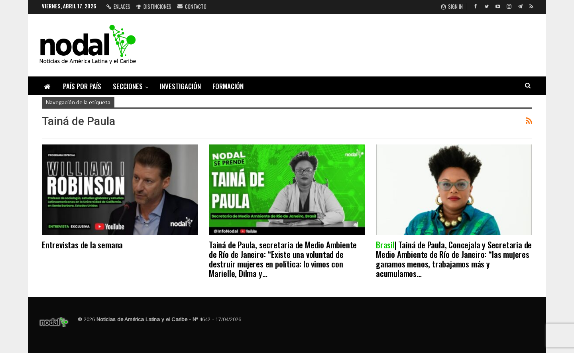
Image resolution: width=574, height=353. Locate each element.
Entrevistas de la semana (82, 244)
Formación (228, 86)
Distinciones (153, 6)
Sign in (452, 6)
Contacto (191, 6)
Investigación (180, 86)
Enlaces (118, 6)
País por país (82, 86)
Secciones (128, 86)
